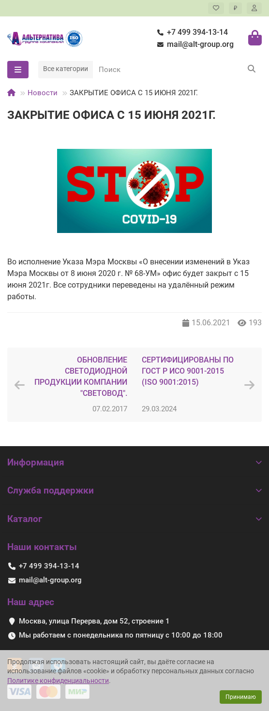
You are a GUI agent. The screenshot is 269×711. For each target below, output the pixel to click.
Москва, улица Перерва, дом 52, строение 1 (94, 621)
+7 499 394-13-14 (190, 32)
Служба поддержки (134, 490)
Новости (43, 92)
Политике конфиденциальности (58, 680)
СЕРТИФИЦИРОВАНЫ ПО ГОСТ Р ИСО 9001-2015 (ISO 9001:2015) (188, 371)
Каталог (134, 518)
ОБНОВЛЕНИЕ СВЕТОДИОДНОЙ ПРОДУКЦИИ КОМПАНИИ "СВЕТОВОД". (80, 376)
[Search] (177, 69)
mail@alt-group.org (193, 44)
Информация (134, 462)
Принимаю (240, 697)
